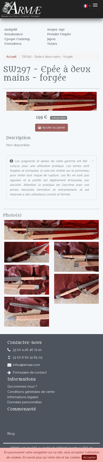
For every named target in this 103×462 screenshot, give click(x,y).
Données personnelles (24, 402)
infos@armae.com (26, 365)
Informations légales (22, 397)
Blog (11, 433)
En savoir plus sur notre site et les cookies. (51, 457)
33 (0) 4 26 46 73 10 (27, 350)
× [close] (92, 160)
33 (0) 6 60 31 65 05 (28, 357)
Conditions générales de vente (31, 392)
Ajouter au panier (51, 127)
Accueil (11, 56)
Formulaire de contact (30, 372)
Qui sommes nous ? (22, 386)
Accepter (89, 457)
